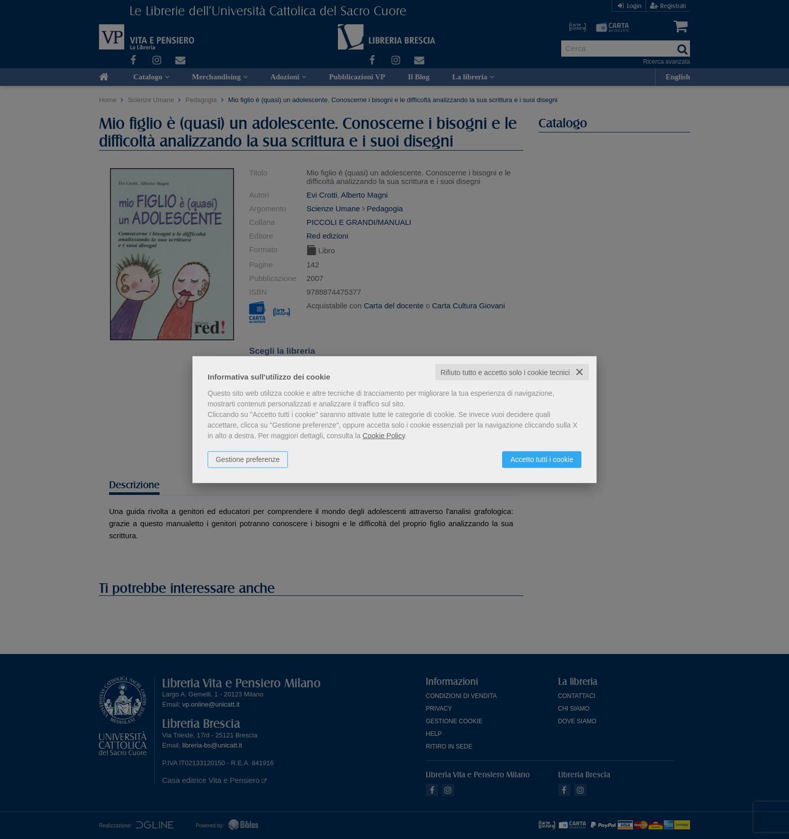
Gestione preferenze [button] (248, 459)
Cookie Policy (384, 435)
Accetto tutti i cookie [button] (541, 459)
